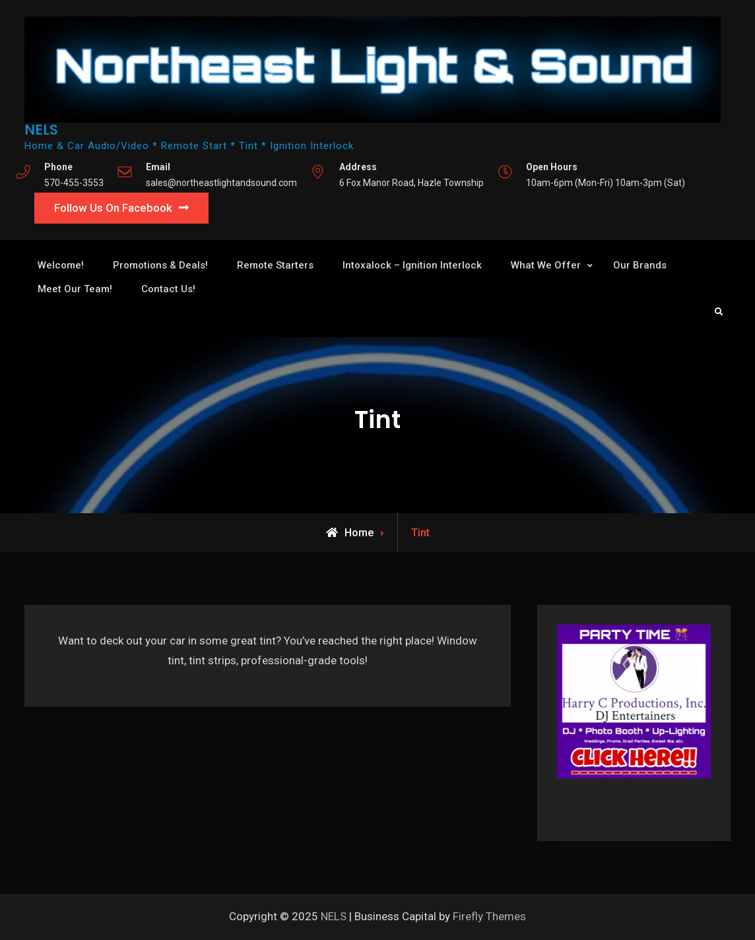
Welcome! (61, 265)
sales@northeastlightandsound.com (221, 182)
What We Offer (546, 265)
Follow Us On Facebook (113, 207)
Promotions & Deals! (160, 265)
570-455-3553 (74, 182)
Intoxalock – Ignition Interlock (412, 265)
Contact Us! (168, 289)
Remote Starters (275, 265)
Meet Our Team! (75, 289)
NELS (41, 129)
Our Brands (640, 265)
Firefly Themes (489, 916)
